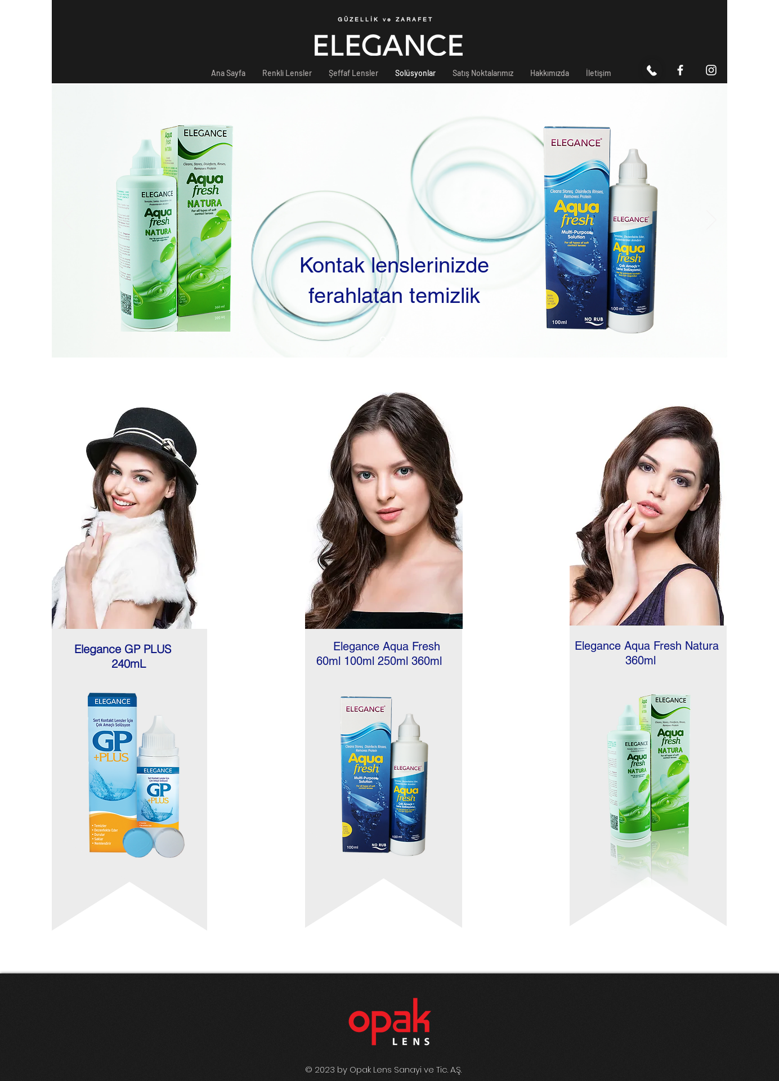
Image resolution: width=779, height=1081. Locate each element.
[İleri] (711, 220)
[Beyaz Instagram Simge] (711, 70)
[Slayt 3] (397, 340)
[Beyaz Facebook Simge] (680, 70)
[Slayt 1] (383, 340)
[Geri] (67, 220)
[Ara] (652, 70)
